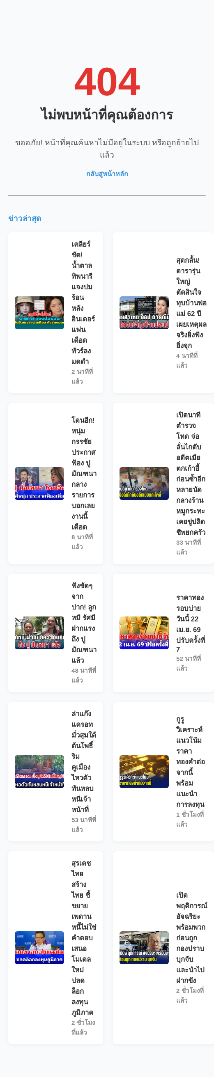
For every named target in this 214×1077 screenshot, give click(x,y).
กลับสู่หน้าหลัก (107, 173)
